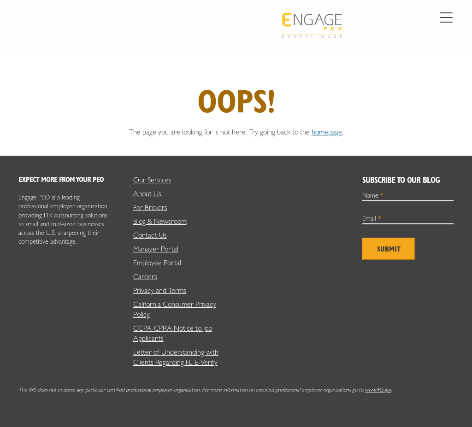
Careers (145, 276)
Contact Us (150, 235)
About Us (147, 193)
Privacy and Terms (159, 290)
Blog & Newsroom (160, 221)
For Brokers (150, 207)
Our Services (152, 179)
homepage (327, 132)
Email (371, 218)
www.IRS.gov (378, 389)
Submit (389, 249)
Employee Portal (157, 262)
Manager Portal (155, 249)
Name (373, 195)
